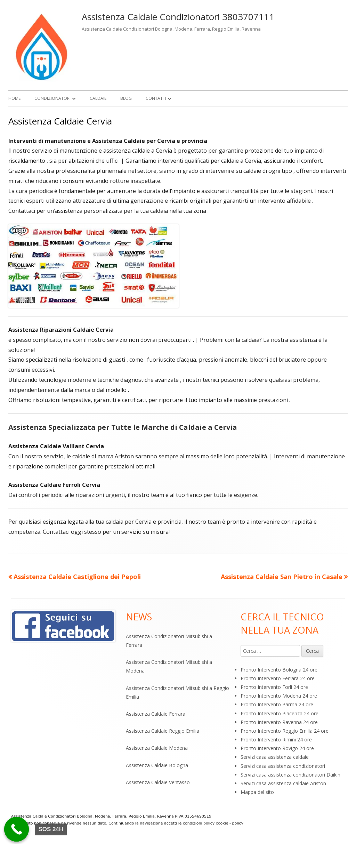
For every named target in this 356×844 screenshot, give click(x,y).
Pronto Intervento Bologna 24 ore (279, 669)
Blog (126, 98)
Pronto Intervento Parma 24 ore (277, 704)
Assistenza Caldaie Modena (157, 748)
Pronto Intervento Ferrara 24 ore (278, 678)
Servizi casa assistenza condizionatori (283, 766)
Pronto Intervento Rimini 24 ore (276, 739)
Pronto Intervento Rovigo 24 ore (277, 748)
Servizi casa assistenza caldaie (275, 757)
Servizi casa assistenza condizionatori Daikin (290, 774)
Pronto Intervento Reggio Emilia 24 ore (285, 731)
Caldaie (98, 98)
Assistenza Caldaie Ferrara (155, 713)
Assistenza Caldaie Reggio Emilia (162, 731)
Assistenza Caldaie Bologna (157, 765)
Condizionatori (52, 98)
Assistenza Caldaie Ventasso (158, 782)
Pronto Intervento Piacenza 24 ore (279, 713)
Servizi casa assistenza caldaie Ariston (283, 783)
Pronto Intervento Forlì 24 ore (274, 687)
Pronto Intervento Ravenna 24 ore (279, 722)
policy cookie (215, 823)
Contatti (156, 98)
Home (14, 98)
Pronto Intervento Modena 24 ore (279, 695)
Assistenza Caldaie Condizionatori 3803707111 (178, 16)
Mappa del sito (257, 792)
